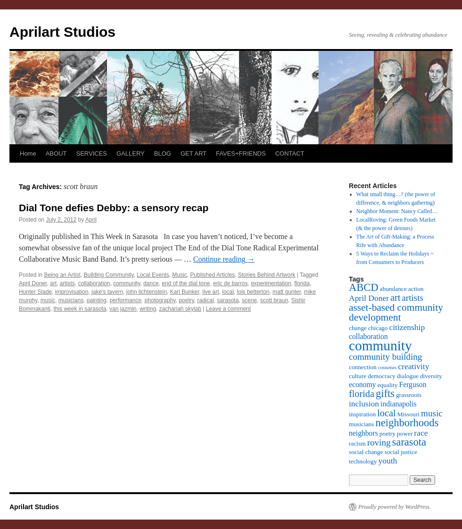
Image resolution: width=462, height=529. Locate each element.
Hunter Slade (35, 292)
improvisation (72, 292)
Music (179, 275)
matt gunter (286, 292)
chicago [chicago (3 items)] (378, 327)
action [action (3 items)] (416, 288)
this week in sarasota (79, 309)
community (126, 283)
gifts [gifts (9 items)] (385, 393)
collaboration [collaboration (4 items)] (368, 336)
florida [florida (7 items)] (361, 393)
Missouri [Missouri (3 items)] (408, 414)
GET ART (193, 153)
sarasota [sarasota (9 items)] (409, 442)
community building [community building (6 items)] (385, 357)
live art (210, 292)
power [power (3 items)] (404, 433)
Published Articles (212, 275)
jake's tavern (107, 292)
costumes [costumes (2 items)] (387, 367)
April (91, 219)
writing (148, 309)
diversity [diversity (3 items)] (431, 376)
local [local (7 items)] (386, 413)
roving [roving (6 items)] (379, 442)
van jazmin (122, 309)
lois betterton (253, 292)
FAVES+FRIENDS (241, 153)
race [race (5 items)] (421, 433)
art (53, 283)
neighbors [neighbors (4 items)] (363, 433)
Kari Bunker (184, 292)
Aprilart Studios (62, 32)
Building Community (108, 275)
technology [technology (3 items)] (363, 461)
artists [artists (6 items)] (412, 298)
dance (151, 283)
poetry (186, 300)
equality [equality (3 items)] (387, 384)
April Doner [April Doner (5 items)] (369, 298)
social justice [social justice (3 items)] (400, 451)
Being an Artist (62, 275)
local (228, 292)
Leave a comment (228, 309)
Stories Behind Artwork (266, 275)
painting (97, 300)
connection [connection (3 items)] (363, 367)
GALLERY (130, 153)
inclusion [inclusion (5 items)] (364, 403)
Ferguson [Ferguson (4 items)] (412, 384)
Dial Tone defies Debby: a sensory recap (113, 207)
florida (302, 283)
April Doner (33, 283)
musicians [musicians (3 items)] (361, 424)
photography (160, 300)
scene (249, 300)
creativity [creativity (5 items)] (413, 366)
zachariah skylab (180, 309)
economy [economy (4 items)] (362, 384)
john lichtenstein (146, 292)
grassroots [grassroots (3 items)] (408, 394)
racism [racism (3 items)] (357, 443)
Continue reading (224, 259)
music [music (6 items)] (432, 413)
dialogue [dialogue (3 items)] (408, 376)
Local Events (153, 275)
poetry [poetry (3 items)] (388, 433)
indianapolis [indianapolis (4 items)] (398, 404)
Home (28, 153)
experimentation (271, 283)
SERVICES (91, 153)
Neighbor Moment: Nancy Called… (397, 211)
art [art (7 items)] (395, 297)
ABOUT (56, 153)
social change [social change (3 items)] (366, 451)
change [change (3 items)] (358, 327)
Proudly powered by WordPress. (394, 507)
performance (125, 300)
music (48, 300)
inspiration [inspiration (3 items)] (362, 414)
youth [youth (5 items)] (387, 460)
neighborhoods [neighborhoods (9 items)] (407, 423)
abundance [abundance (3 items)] (393, 288)
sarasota (228, 300)
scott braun (274, 300)
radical (205, 300)
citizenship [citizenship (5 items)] (407, 327)
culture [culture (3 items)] (357, 376)
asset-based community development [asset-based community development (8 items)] (396, 312)
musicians (70, 300)
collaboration (94, 283)
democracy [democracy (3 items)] (382, 376)
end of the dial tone (186, 283)
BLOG (162, 153)
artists (67, 283)
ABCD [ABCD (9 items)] (364, 287)
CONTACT (290, 153)
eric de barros (230, 283)
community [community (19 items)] (380, 345)
